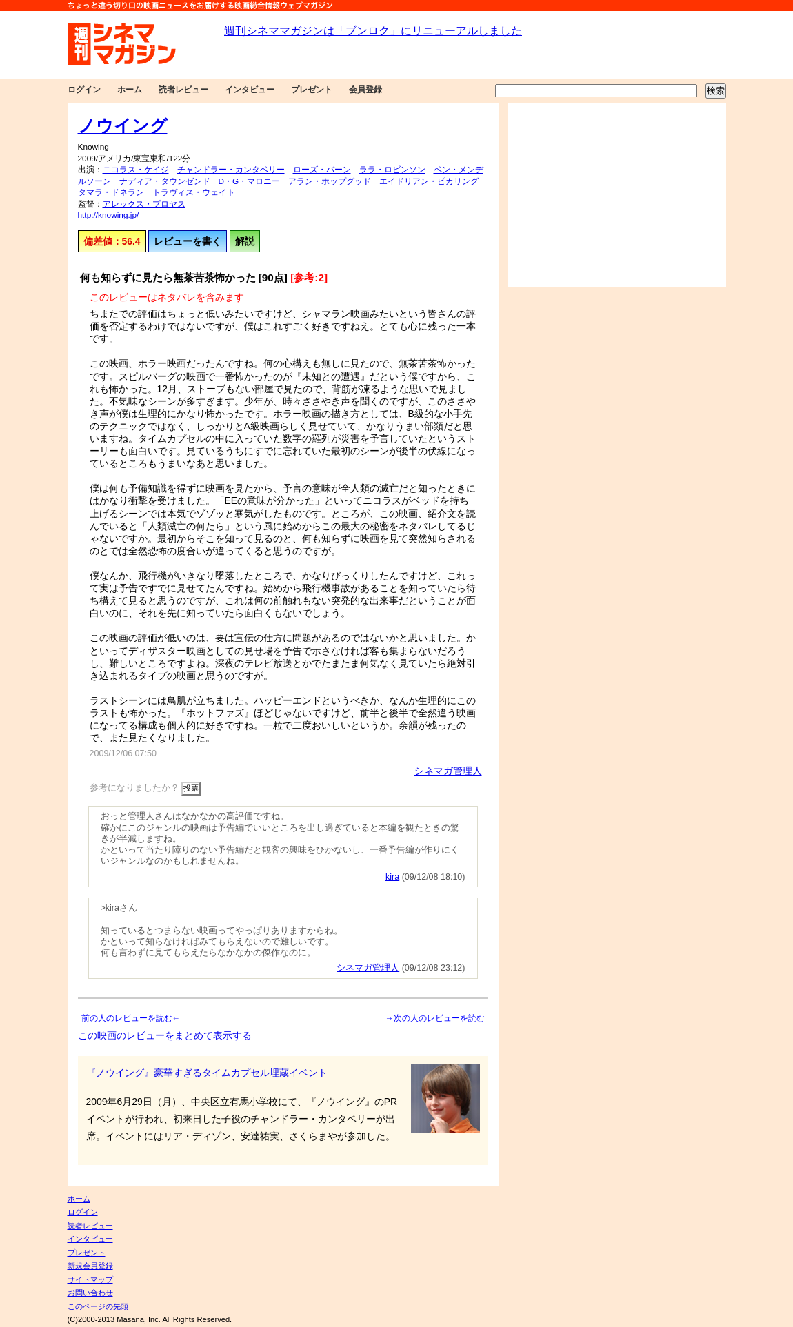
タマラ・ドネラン (111, 192)
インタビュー (249, 89)
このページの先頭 (98, 1306)
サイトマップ (90, 1279)
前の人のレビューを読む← (131, 1018)
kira (392, 877)
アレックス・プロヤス (144, 204)
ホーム (129, 89)
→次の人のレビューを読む (435, 1018)
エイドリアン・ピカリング (429, 181)
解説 (244, 241)
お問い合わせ (90, 1292)
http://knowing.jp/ (108, 215)
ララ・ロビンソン (392, 169)
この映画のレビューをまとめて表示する (165, 1035)
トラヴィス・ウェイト (193, 192)
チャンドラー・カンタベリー (231, 169)
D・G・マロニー (250, 181)
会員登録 (365, 89)
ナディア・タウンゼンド (164, 181)
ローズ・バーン (322, 169)
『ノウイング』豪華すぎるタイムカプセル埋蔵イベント (207, 1072)
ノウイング (123, 125)
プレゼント (311, 89)
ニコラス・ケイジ (136, 169)
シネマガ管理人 (448, 770)
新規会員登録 (90, 1266)
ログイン (84, 89)
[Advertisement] (617, 195)
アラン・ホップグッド (329, 181)
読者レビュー (183, 89)
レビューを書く (187, 241)
